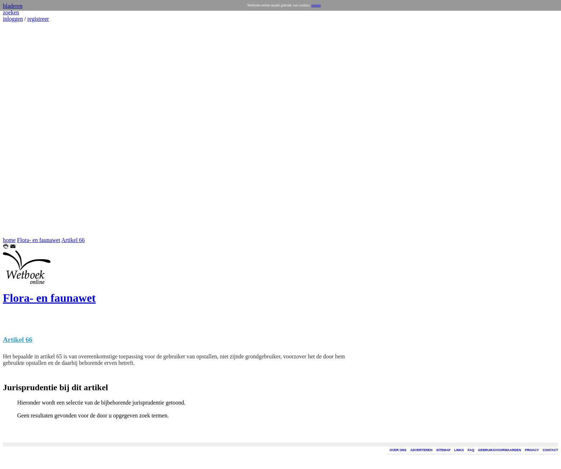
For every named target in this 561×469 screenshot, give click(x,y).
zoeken (11, 12)
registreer (38, 19)
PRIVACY (532, 450)
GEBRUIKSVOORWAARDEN (499, 450)
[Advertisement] (24, 129)
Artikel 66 (73, 240)
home (9, 240)
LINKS (459, 450)
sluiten (316, 5)
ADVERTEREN (421, 450)
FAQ (471, 450)
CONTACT (550, 450)
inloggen (13, 19)
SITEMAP (443, 450)
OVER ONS (398, 450)
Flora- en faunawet (38, 240)
